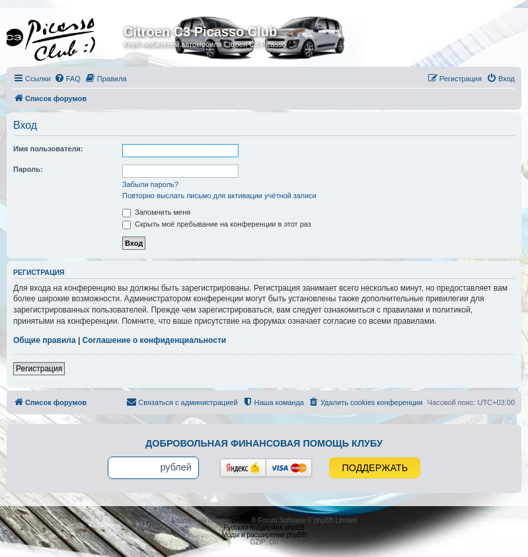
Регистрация (39, 368)
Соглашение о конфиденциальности (155, 340)
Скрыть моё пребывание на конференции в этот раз (216, 224)
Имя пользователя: (48, 149)
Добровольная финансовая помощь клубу (264, 443)
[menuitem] (67, 79)
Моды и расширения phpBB (263, 534)
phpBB (242, 520)
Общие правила (44, 340)
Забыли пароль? (150, 184)
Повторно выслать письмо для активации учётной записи (219, 196)
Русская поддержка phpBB (264, 527)
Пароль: (28, 169)
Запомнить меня (156, 212)
